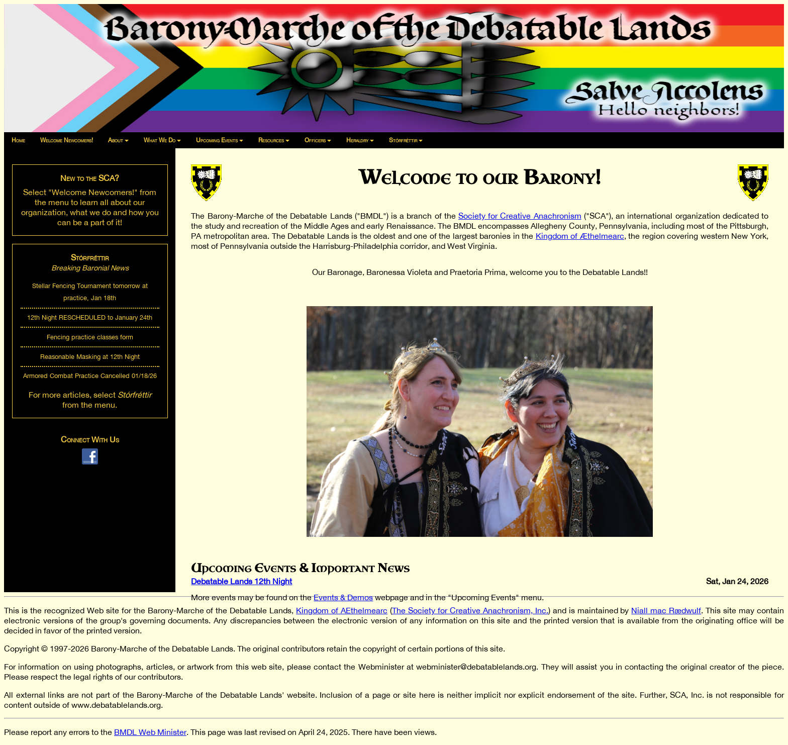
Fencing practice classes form (90, 337)
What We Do (159, 140)
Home (18, 140)
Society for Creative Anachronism (519, 215)
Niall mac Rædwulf (666, 610)
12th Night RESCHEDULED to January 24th (89, 317)
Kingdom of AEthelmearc (341, 610)
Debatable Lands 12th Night (241, 581)
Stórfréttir (403, 140)
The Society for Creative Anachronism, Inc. (470, 610)
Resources (271, 140)
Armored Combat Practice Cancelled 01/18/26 (90, 376)
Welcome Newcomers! (66, 140)
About (115, 140)
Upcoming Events (217, 140)
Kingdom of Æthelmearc (580, 235)
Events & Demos (343, 597)
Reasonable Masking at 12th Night (90, 356)
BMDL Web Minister (150, 731)
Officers (315, 140)
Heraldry (357, 140)
